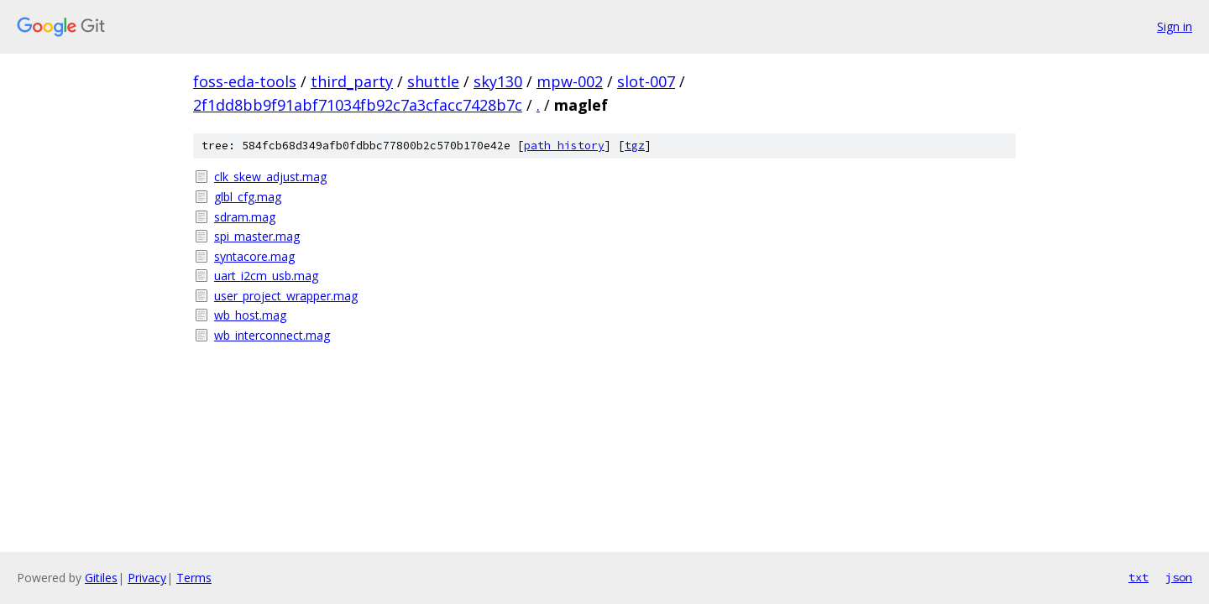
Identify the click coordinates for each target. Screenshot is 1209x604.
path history (564, 145)
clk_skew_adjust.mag (270, 177)
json (1178, 577)
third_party (352, 81)
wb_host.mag (250, 315)
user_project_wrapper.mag (286, 296)
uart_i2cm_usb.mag (266, 276)
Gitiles (101, 578)
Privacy (147, 578)
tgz (635, 145)
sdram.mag (244, 217)
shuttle (433, 81)
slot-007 (646, 81)
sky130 (498, 81)
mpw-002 (569, 81)
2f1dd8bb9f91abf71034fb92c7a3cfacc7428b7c (357, 105)
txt (1138, 577)
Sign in (1174, 26)
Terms (194, 578)
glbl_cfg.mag (247, 197)
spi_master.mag (257, 236)
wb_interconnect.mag (272, 335)
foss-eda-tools (244, 81)
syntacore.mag (254, 256)
